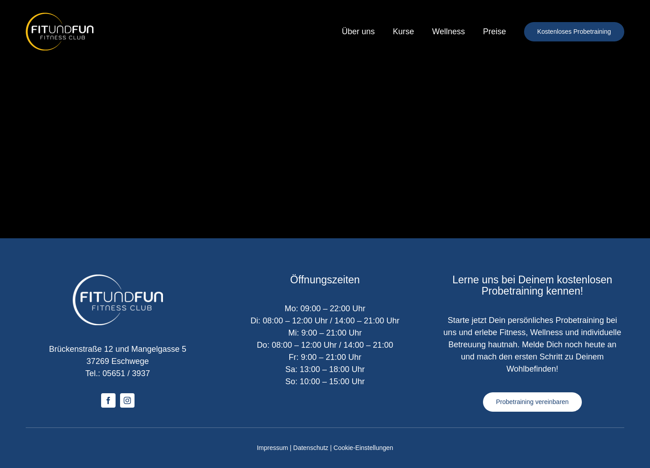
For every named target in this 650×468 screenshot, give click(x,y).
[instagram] (127, 400)
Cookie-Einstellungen (363, 447)
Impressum (272, 447)
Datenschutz (311, 447)
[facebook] (108, 400)
